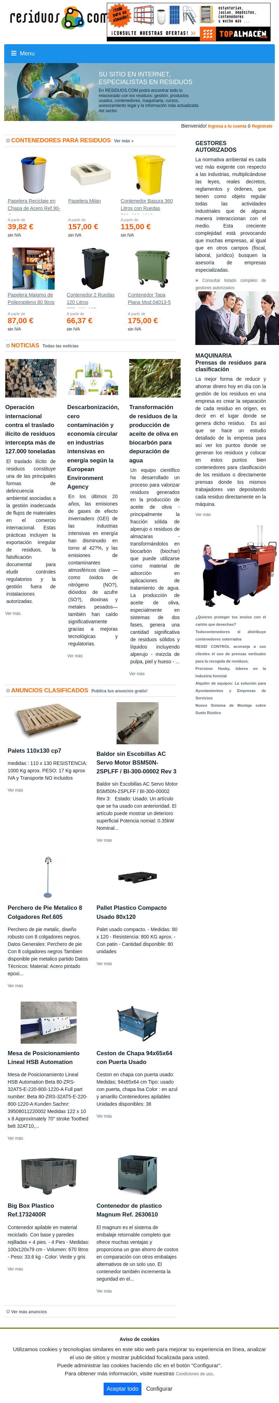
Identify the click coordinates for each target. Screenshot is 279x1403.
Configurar (159, 1389)
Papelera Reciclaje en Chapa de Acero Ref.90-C (34, 206)
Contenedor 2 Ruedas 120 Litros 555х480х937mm (91, 300)
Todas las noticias (61, 346)
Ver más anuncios (29, 1311)
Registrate (262, 126)
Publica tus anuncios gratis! (119, 691)
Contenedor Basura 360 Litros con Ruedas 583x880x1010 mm (147, 206)
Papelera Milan (84, 201)
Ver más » (124, 140)
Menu (23, 53)
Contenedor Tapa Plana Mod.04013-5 (149, 298)
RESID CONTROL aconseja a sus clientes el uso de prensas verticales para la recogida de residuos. (230, 653)
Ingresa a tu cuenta (227, 126)
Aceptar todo (123, 1389)
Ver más (13, 613)
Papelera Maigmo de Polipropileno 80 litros (31, 298)
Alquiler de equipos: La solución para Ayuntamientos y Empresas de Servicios (230, 690)
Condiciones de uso (194, 1373)
